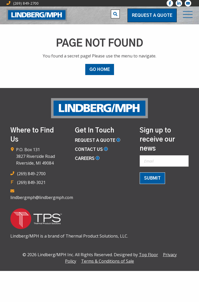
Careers (87, 159)
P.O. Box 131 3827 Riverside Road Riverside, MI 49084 (35, 156)
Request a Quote (152, 15)
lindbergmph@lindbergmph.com (41, 197)
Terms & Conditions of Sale (107, 261)
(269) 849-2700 (31, 173)
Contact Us (91, 150)
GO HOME (99, 70)
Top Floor (148, 254)
